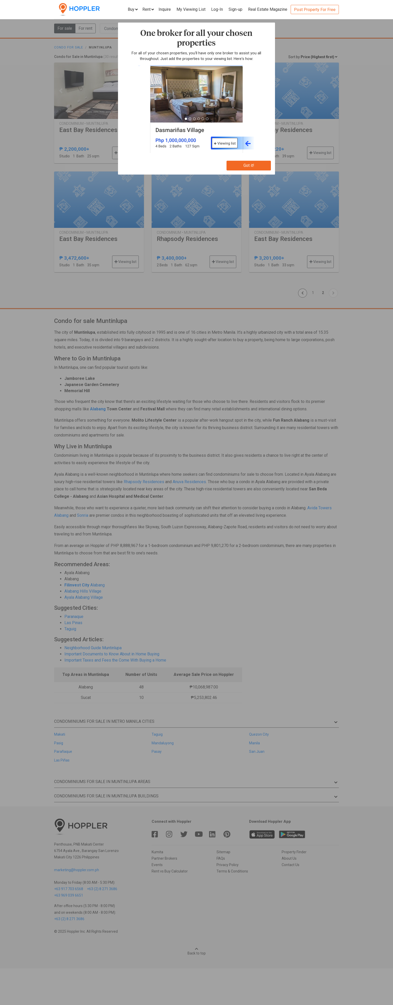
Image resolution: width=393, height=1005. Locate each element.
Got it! (248, 165)
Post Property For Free (315, 9)
